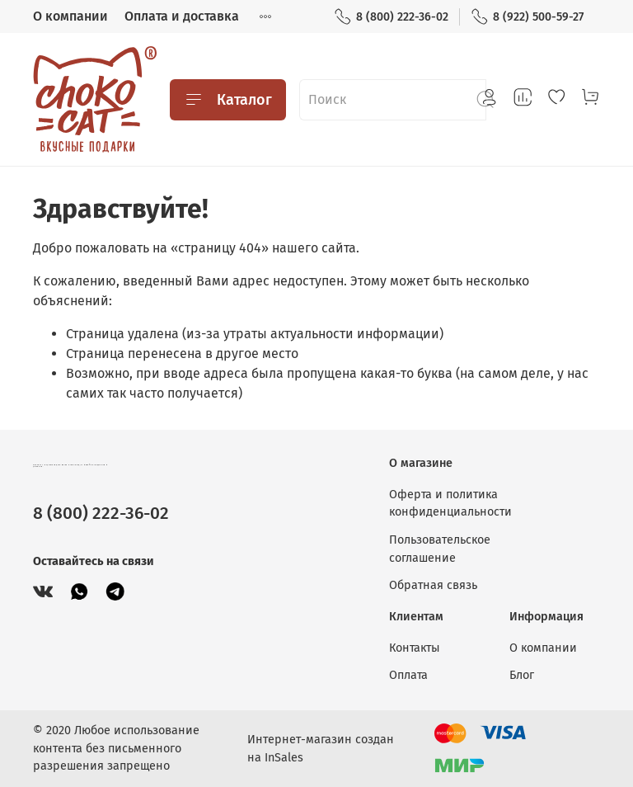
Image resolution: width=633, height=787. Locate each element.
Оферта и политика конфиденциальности (450, 504)
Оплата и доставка (181, 16)
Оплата (408, 675)
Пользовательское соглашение (439, 549)
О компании (70, 16)
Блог (521, 675)
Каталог (228, 100)
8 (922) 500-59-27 (527, 17)
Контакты (414, 648)
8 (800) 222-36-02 (391, 17)
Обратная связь (433, 585)
